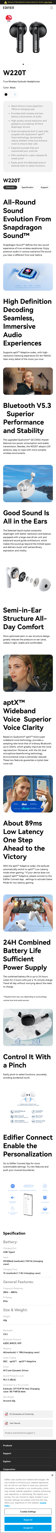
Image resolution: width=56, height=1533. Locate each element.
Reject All (28, 1520)
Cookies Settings (28, 1512)
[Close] (52, 1475)
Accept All (27, 1528)
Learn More (48, 2)
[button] (23, 64)
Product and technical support (19, 1433)
